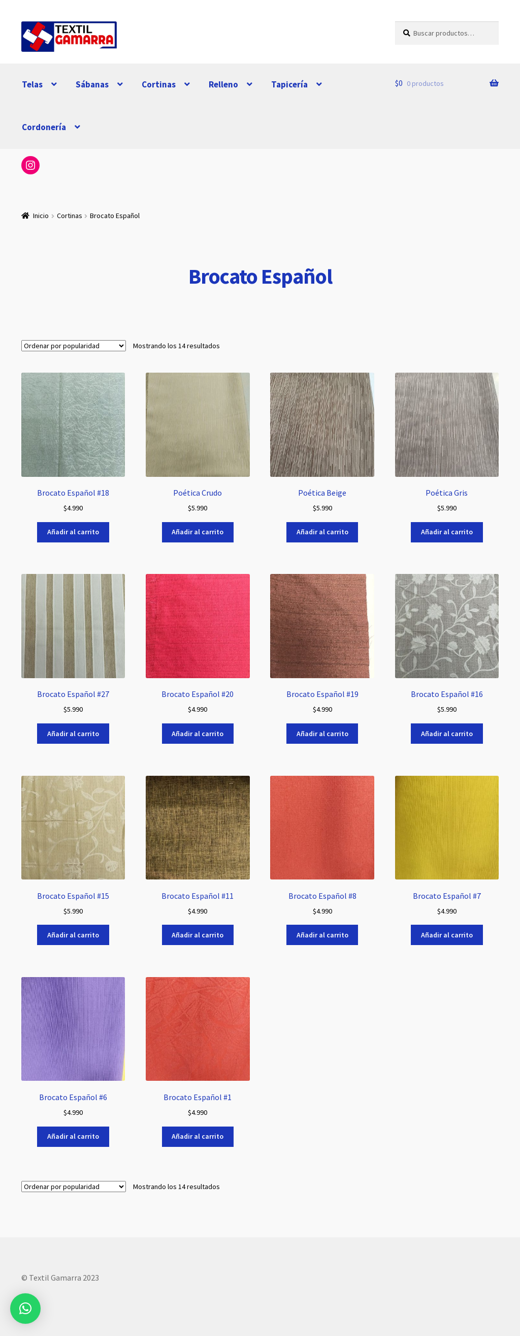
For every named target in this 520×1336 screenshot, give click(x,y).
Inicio (41, 215)
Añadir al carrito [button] (73, 531)
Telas (32, 84)
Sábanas (92, 84)
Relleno (223, 84)
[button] (25, 1308)
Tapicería (289, 84)
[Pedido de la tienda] (73, 345)
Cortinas (159, 84)
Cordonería (44, 127)
